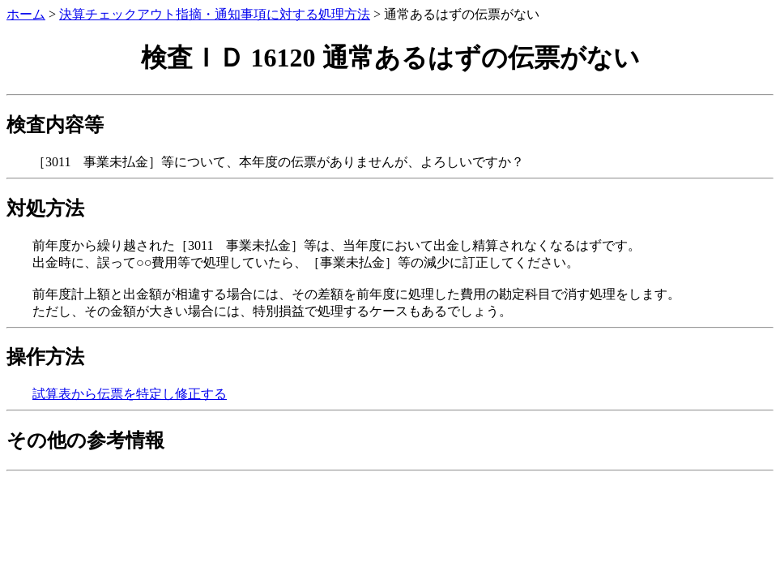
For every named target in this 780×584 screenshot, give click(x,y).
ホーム (25, 14)
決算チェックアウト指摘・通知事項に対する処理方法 (214, 14)
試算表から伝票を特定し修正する (129, 394)
